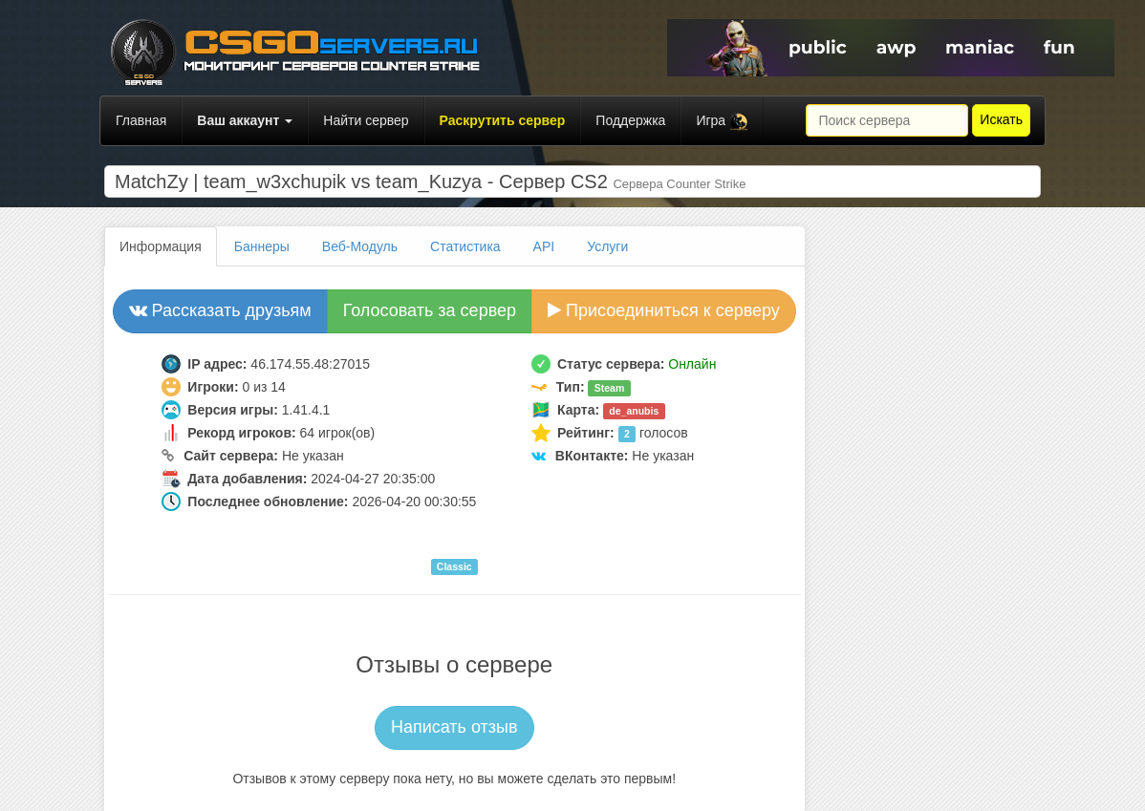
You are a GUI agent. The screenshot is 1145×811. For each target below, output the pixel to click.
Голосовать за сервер (429, 310)
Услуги (607, 246)
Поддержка (630, 120)
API (544, 246)
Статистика (465, 246)
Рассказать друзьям (220, 310)
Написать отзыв (454, 726)
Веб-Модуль (360, 246)
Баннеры (262, 246)
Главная (141, 120)
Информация (160, 246)
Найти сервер (365, 120)
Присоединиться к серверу (664, 310)
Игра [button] (722, 122)
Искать (1001, 119)
